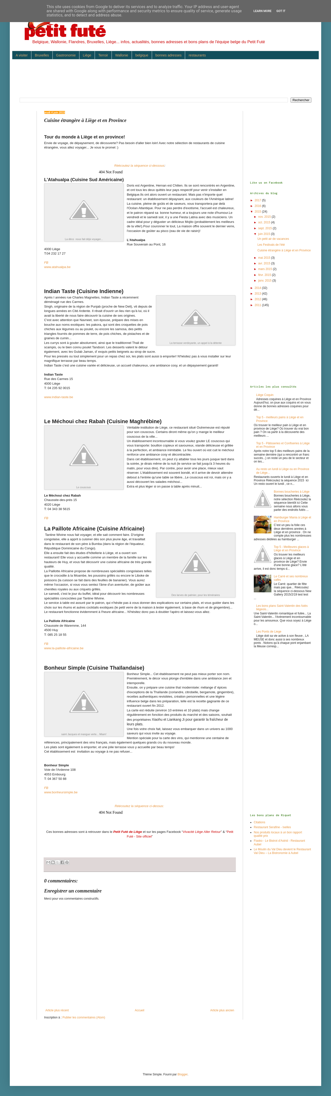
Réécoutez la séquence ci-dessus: (140, 806)
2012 (258, 299)
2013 (258, 293)
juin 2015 (264, 234)
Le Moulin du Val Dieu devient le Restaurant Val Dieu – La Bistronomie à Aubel (282, 851)
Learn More (263, 11)
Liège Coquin (265, 395)
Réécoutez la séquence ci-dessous (139, 165)
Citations (259, 822)
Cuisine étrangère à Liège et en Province (284, 250)
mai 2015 (264, 257)
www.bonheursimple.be (60, 792)
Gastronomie (66, 55)
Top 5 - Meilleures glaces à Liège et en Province (291, 548)
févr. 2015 (265, 275)
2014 (258, 288)
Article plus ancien (222, 1010)
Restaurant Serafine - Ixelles (272, 827)
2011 (258, 305)
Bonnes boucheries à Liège (291, 491)
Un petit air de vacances (273, 239)
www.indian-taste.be (58, 397)
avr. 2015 (264, 263)
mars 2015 (265, 269)
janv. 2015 (265, 280)
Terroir (103, 55)
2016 (258, 206)
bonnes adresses (168, 55)
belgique (141, 55)
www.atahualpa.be (57, 267)
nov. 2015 (265, 216)
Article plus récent (57, 1010)
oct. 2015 (264, 222)
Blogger (183, 1074)
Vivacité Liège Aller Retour (202, 832)
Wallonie (121, 55)
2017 (258, 200)
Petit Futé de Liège (127, 832)
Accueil (139, 1010)
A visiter (22, 55)
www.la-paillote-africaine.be (64, 648)
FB (46, 262)
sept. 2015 (265, 228)
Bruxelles (42, 55)
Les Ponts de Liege (268, 631)
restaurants (197, 55)
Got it (280, 11)
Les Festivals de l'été (271, 244)
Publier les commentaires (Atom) (84, 1017)
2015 (258, 211)
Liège (87, 55)
